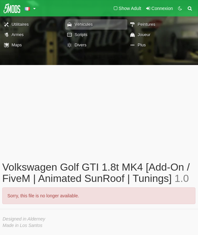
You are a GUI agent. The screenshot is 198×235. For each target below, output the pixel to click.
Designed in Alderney (24, 218)
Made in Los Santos (22, 225)
